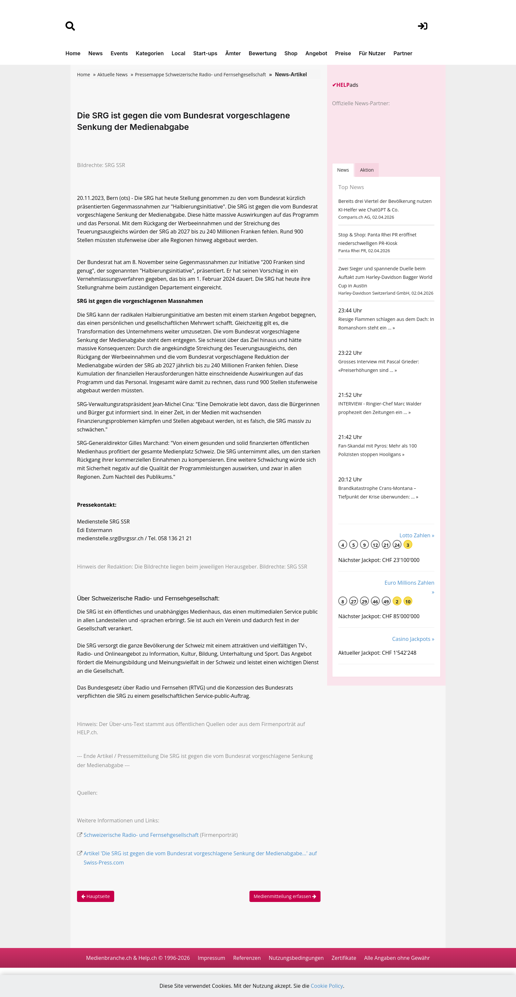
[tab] (343, 170)
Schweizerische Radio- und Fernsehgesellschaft (141, 841)
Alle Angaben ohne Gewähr (398, 964)
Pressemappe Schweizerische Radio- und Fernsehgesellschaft (200, 74)
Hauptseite (95, 903)
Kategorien (150, 53)
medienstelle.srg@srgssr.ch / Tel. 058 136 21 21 (135, 543)
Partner (403, 53)
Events (119, 53)
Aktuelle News (112, 74)
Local (179, 53)
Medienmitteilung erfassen (285, 903)
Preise (343, 53)
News (96, 53)
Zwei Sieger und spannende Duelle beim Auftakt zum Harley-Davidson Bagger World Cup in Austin (384, 279)
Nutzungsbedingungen (296, 964)
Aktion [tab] (367, 170)
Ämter (233, 53)
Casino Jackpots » (413, 647)
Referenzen (246, 964)
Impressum (210, 964)
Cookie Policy (327, 986)
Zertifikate (344, 964)
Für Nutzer (372, 53)
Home (73, 53)
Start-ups (205, 53)
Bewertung (262, 53)
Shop (290, 53)
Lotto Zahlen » (417, 543)
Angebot (316, 53)
